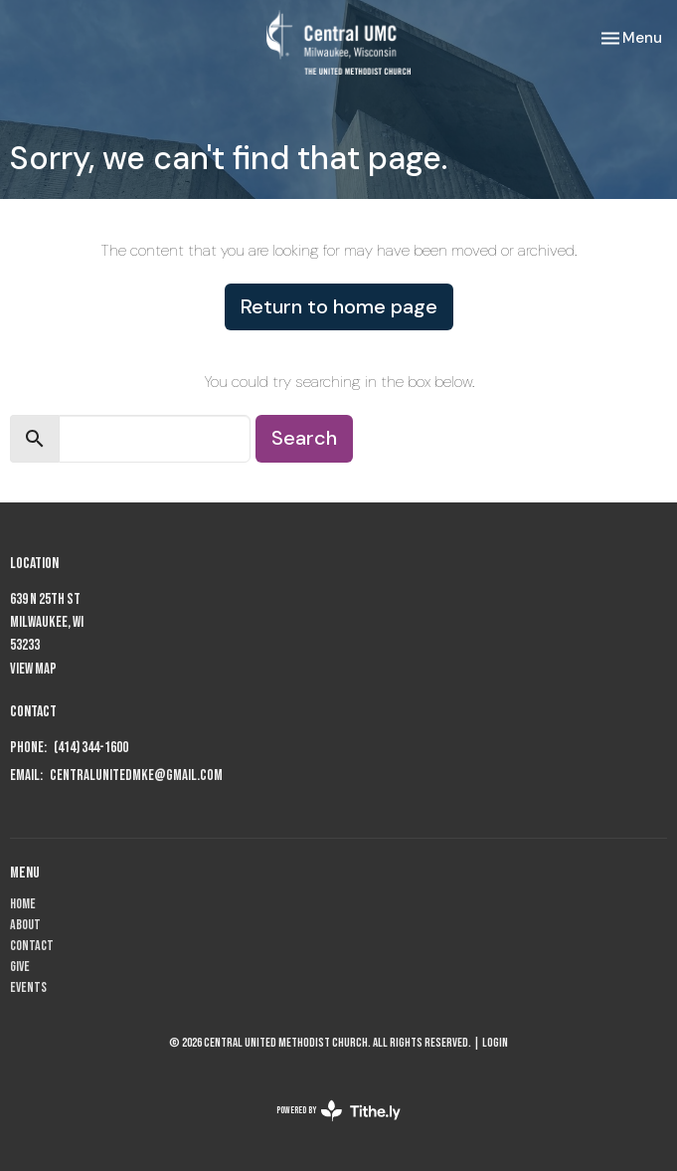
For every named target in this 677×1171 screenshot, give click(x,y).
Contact (32, 945)
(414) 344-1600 (91, 747)
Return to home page (339, 306)
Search (304, 438)
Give (20, 966)
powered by (338, 1111)
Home (23, 903)
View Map (33, 669)
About (25, 924)
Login (495, 1043)
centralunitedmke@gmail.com (136, 775)
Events (28, 987)
